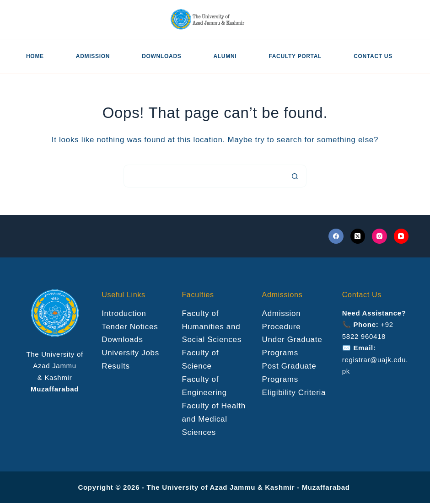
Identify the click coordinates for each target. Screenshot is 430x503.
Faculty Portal (295, 56)
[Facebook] (336, 236)
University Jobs (130, 352)
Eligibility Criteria (294, 392)
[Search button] (295, 176)
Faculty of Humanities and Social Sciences (212, 326)
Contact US (373, 56)
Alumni (224, 56)
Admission (93, 56)
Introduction (124, 313)
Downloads (161, 56)
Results (116, 366)
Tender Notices (130, 326)
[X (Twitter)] (358, 236)
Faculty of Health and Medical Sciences (213, 419)
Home (35, 56)
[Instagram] (379, 236)
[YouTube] (401, 236)
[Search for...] (204, 176)
